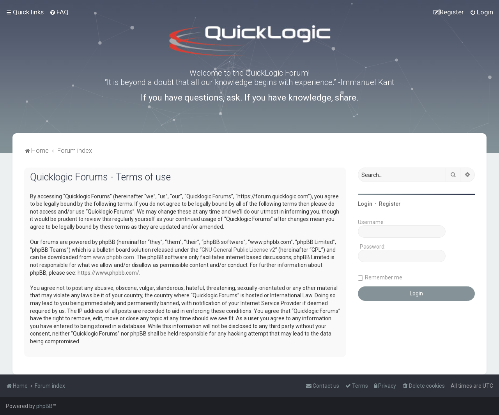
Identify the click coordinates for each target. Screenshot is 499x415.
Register (390, 204)
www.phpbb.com (113, 257)
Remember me (383, 277)
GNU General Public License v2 (238, 250)
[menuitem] (59, 12)
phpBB (44, 406)
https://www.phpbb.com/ (108, 273)
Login (365, 204)
